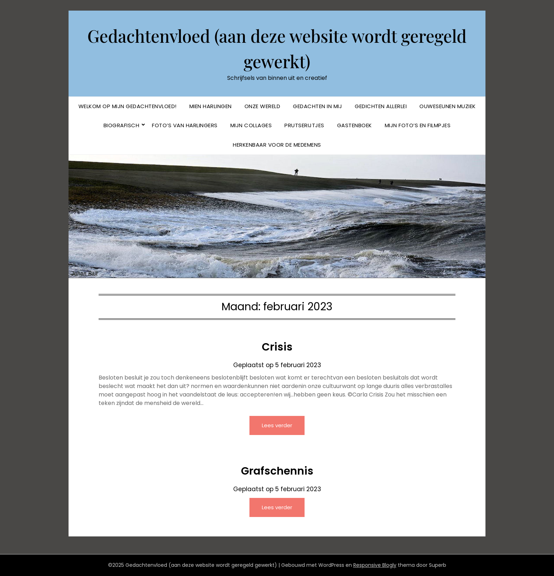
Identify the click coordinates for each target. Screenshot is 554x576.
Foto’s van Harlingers (185, 125)
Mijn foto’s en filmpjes (418, 125)
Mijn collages (251, 125)
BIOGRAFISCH (122, 125)
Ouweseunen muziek (447, 106)
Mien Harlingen (210, 106)
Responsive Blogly (374, 565)
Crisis (277, 347)
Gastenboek (354, 125)
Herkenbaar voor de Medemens (277, 144)
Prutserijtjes (304, 125)
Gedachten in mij (317, 106)
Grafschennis (277, 471)
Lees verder (277, 425)
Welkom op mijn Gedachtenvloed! (127, 106)
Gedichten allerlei (381, 106)
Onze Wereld (262, 106)
